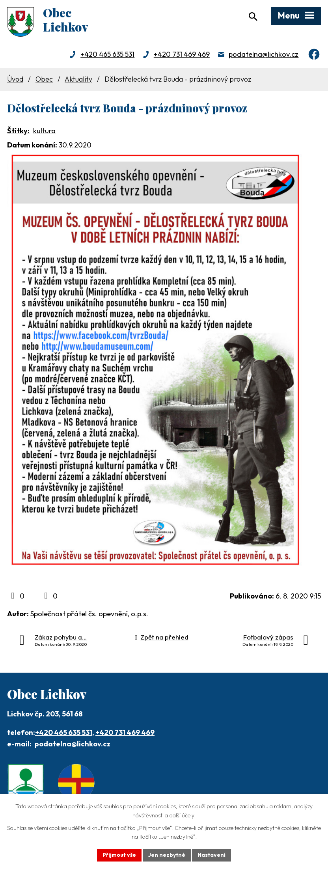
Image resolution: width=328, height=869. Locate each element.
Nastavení (212, 854)
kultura (44, 130)
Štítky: (18, 130)
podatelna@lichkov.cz (263, 54)
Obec (44, 79)
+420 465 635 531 (107, 54)
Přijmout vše (119, 854)
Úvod (15, 79)
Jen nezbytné (166, 854)
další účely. (182, 815)
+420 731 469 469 (182, 54)
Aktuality (78, 79)
